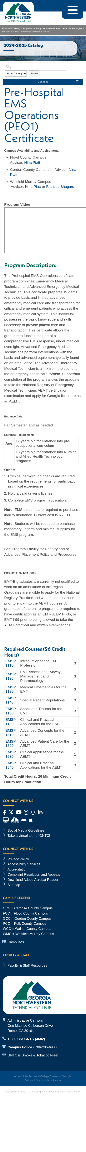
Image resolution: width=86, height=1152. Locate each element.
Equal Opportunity (38, 1080)
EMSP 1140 (10, 700)
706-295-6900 (46, 1047)
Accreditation (17, 869)
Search (34, 73)
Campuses (16, 942)
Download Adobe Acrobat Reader (33, 880)
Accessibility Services (24, 864)
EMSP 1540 (10, 765)
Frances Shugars (60, 187)
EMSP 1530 (10, 754)
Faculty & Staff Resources (27, 965)
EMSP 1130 (10, 689)
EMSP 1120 (10, 676)
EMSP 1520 (10, 743)
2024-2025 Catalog (11, 28)
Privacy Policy (18, 859)
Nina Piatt (32, 162)
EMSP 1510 (10, 732)
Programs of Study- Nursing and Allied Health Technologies (53, 28)
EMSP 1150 (10, 711)
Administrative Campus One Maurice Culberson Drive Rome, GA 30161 (30, 1026)
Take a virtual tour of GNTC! (29, 836)
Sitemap (14, 885)
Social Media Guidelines (26, 830)
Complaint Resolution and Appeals (34, 874)
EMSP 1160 (10, 722)
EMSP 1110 (10, 663)
